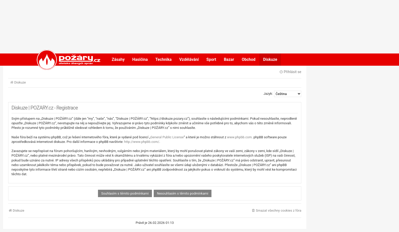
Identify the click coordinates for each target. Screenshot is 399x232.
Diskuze (270, 59)
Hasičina (140, 59)
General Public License (167, 137)
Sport (211, 59)
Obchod (248, 59)
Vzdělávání (189, 59)
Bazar (229, 59)
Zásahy (118, 59)
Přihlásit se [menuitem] (290, 72)
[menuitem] (276, 210)
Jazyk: (268, 93)
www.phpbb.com (239, 137)
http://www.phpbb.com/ (141, 142)
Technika (163, 59)
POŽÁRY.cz (63, 59)
